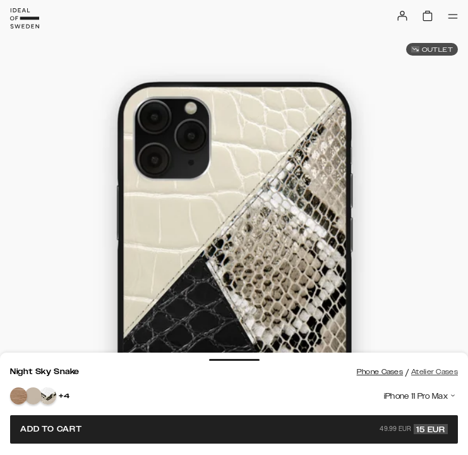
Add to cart (234, 429)
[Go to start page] (24, 18)
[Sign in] (402, 15)
